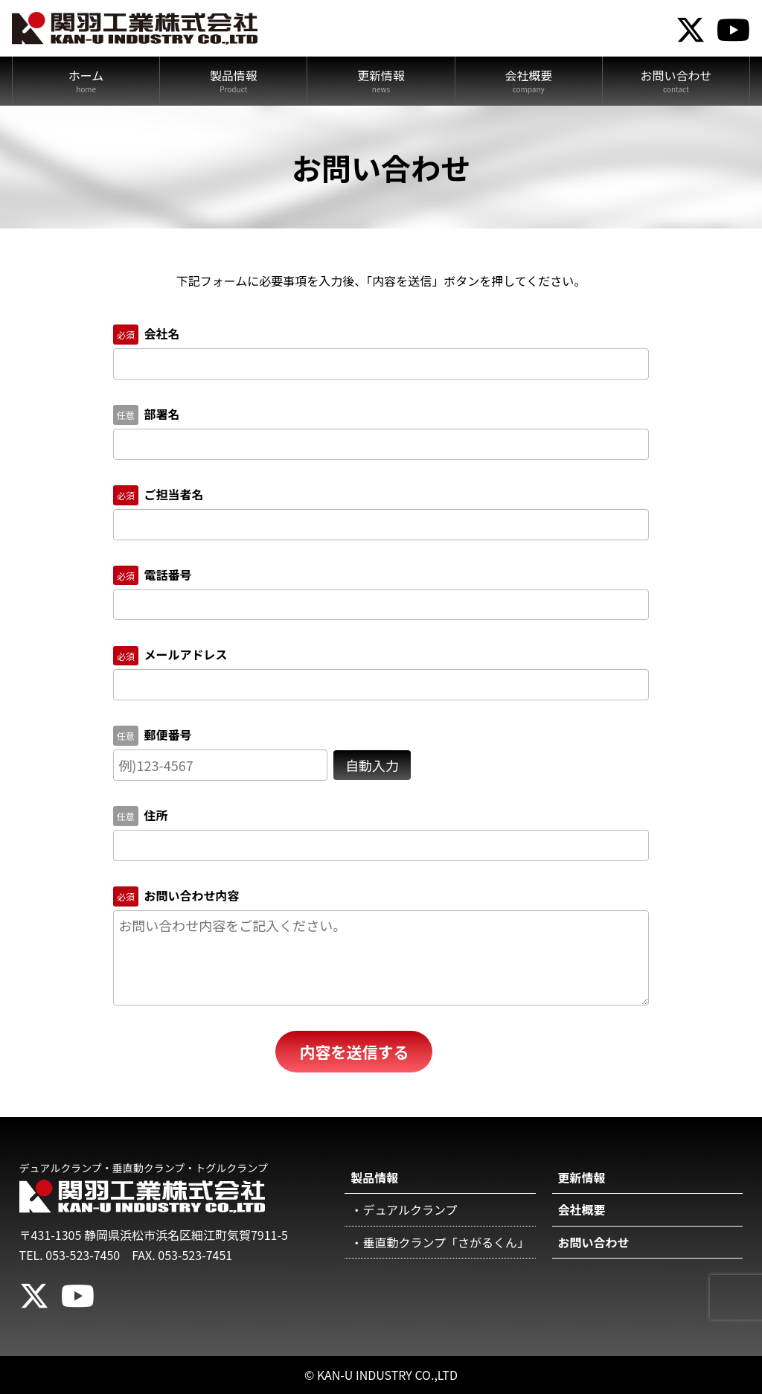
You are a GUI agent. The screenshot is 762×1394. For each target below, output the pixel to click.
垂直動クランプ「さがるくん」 (445, 1242)
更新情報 (381, 75)
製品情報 (233, 75)
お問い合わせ (675, 75)
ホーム (86, 75)
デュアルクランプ (409, 1209)
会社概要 (528, 75)
